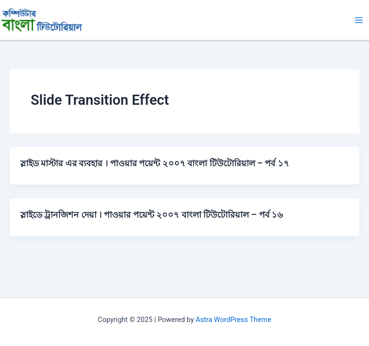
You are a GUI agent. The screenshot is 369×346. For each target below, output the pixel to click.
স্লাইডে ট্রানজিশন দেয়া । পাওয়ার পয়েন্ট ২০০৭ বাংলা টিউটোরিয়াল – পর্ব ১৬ (151, 215)
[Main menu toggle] (359, 20)
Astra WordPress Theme (233, 319)
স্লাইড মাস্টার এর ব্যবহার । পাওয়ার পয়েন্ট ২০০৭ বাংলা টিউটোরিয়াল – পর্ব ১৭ (154, 163)
